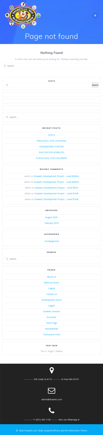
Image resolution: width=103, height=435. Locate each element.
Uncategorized (51, 241)
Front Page (51, 322)
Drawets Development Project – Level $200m (56, 176)
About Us (51, 276)
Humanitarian (51, 328)
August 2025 (51, 217)
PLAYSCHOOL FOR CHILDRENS (51, 158)
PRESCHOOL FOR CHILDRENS (51, 140)
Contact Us (51, 294)
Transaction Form (51, 334)
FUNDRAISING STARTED (51, 146)
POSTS (51, 135)
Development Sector (51, 299)
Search (51, 80)
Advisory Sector (51, 282)
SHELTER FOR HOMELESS (51, 152)
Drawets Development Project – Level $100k (56, 193)
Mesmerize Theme (78, 430)
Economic (51, 317)
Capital (51, 288)
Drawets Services (51, 311)
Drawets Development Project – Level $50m (56, 187)
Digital (51, 305)
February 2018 (51, 223)
